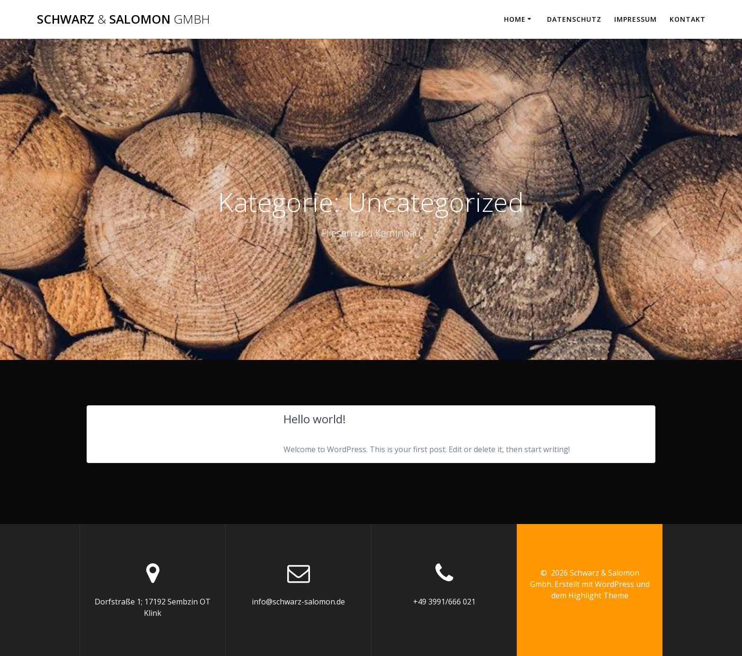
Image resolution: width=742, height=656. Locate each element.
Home (515, 19)
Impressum (635, 19)
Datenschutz (574, 19)
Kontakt (688, 19)
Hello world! (314, 419)
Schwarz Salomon (123, 19)
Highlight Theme (598, 595)
